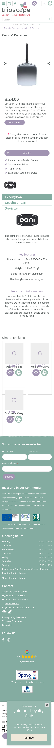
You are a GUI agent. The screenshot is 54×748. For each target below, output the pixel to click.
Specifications (15, 203)
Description (13, 197)
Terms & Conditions (12, 640)
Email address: (10, 482)
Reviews (11, 208)
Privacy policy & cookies (14, 636)
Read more (14, 122)
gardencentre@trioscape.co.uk (19, 626)
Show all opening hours (13, 597)
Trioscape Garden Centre (14, 611)
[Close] (47, 705)
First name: (7, 470)
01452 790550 (12, 622)
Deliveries (7, 644)
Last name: (33, 470)
